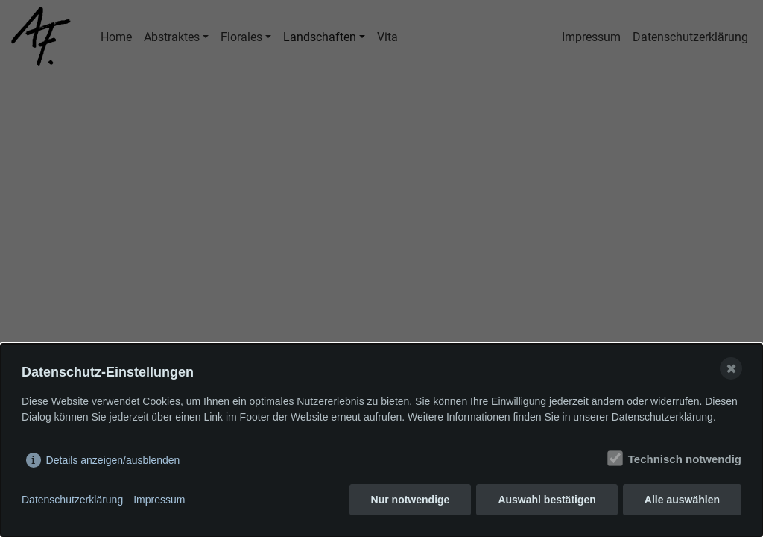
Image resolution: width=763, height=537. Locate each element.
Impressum (159, 500)
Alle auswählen (682, 500)
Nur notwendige (410, 500)
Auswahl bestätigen (546, 500)
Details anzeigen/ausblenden (113, 460)
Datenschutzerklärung (72, 500)
